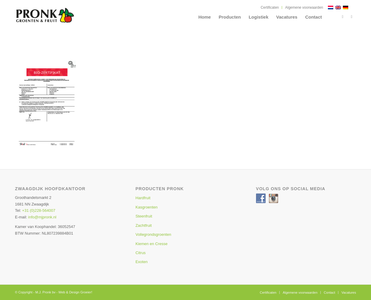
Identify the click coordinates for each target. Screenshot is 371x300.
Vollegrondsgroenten (153, 234)
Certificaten (270, 7)
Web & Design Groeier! (75, 292)
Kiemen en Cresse (151, 244)
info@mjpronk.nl (42, 217)
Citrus (140, 252)
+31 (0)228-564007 (38, 210)
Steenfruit (143, 216)
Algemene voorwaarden (304, 7)
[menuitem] (270, 7)
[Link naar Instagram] (351, 16)
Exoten (141, 262)
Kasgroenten (146, 207)
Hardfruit (142, 198)
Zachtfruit (143, 225)
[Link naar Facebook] (342, 16)
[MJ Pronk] (58, 19)
